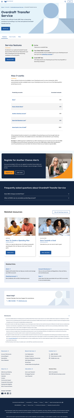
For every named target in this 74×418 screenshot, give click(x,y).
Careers (3, 378)
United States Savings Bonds (32, 364)
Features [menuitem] (4, 36)
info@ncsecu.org (22, 300)
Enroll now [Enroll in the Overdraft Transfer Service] (5, 28)
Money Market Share (17, 106)
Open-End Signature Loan (19, 120)
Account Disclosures (6, 354)
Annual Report (4, 356)
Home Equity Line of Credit (19, 127)
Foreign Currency (29, 356)
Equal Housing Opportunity (56, 402)
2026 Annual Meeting (6, 372)
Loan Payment (28, 376)
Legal (24, 405)
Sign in (70, 1)
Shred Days (28, 362)
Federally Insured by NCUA (53, 405)
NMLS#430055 (18, 405)
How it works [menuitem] (12, 36)
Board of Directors (5, 374)
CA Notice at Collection (40, 405)
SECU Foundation (53, 372)
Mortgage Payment (30, 374)
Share (13, 99)
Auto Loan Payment (30, 372)
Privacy (41, 402)
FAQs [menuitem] (19, 36)
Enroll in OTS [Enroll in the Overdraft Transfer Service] (10, 59)
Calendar (3, 376)
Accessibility (29, 402)
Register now (9, 172)
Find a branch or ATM (55, 356)
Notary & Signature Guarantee (32, 358)
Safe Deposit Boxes (30, 360)
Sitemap (35, 402)
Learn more (20, 172)
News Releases (5, 360)
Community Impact (6, 380)
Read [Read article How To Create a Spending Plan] (10, 252)
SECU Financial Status (6, 386)
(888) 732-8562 (11, 300)
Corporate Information (7, 382)
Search (65, 2)
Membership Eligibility (6, 384)
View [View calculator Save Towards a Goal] (46, 252)
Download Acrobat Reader (19, 402)
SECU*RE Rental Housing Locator (57, 374)
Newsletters (4, 358)
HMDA (46, 402)
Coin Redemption (29, 354)
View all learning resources (61, 212)
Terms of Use (30, 405)
